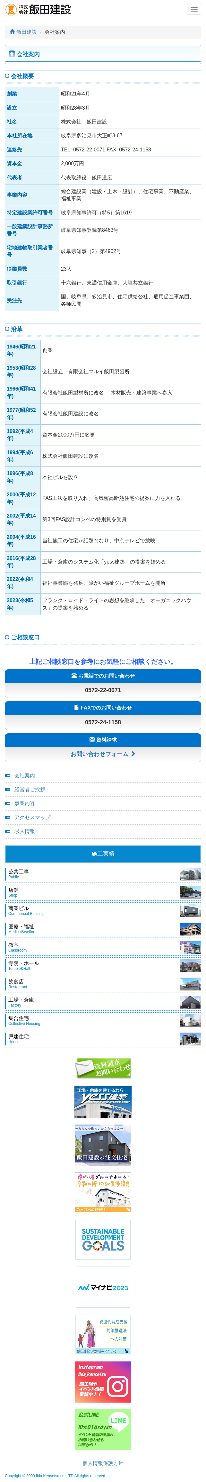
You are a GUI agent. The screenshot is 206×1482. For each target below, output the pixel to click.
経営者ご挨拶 (29, 789)
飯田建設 (23, 32)
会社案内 (24, 775)
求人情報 (24, 831)
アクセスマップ (32, 817)
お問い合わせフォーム (103, 754)
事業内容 (24, 803)
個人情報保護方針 (103, 1463)
